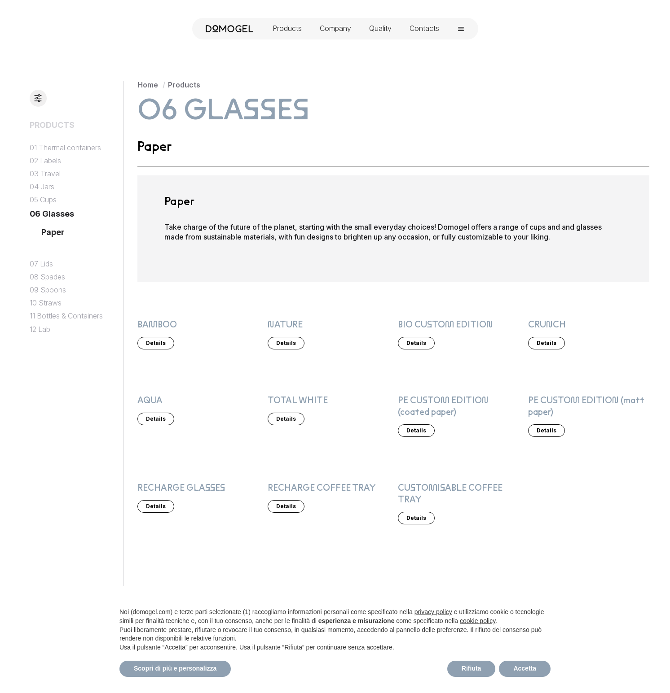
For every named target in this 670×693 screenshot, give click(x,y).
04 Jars (42, 187)
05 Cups (43, 200)
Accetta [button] (524, 668)
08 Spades (47, 277)
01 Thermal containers (65, 148)
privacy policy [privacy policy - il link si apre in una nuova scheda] (433, 611)
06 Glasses (52, 213)
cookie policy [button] (477, 620)
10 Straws (46, 303)
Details (156, 342)
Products (184, 84)
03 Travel (45, 174)
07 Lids (41, 264)
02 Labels (45, 161)
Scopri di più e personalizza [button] (175, 668)
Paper (53, 232)
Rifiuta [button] (471, 668)
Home (147, 84)
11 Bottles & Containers (66, 316)
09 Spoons (48, 290)
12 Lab (40, 329)
